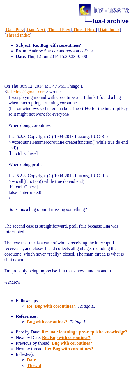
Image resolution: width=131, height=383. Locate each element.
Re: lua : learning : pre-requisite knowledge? (84, 332)
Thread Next (84, 29)
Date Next (36, 29)
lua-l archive (111, 21)
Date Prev (15, 29)
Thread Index (18, 35)
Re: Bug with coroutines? (51, 306)
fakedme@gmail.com (26, 91)
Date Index (110, 29)
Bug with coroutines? (47, 321)
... (89, 50)
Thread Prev (59, 29)
